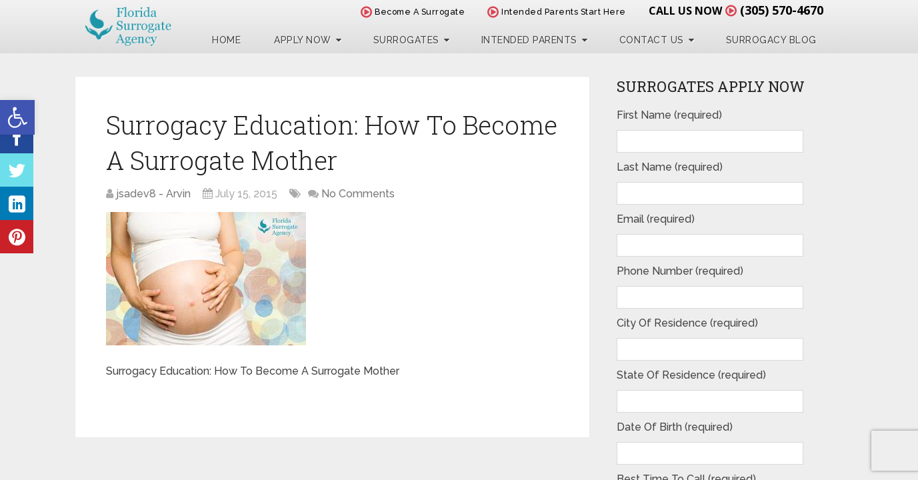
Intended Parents (529, 40)
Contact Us (651, 40)
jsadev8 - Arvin (153, 193)
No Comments (358, 193)
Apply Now (302, 40)
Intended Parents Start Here (556, 12)
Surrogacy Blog (771, 40)
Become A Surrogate (413, 12)
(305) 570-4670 (781, 10)
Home (226, 40)
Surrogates (406, 40)
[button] (17, 117)
